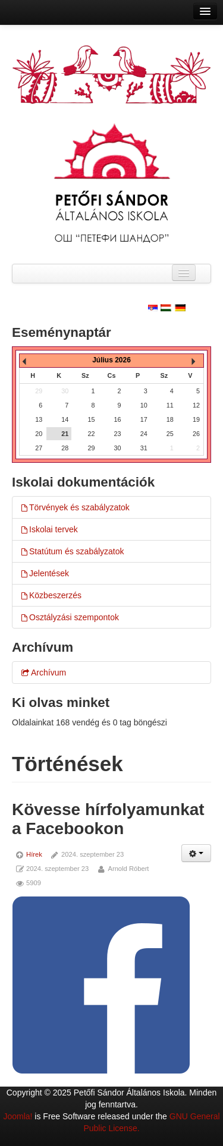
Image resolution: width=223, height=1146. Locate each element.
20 (38, 433)
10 (143, 405)
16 (117, 419)
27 (38, 448)
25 (170, 433)
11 (170, 405)
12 (196, 405)
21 (64, 433)
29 (91, 448)
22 (91, 433)
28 (64, 448)
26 (196, 433)
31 (143, 448)
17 (143, 419)
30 (117, 448)
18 (170, 419)
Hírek (34, 854)
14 (64, 419)
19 (196, 419)
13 (38, 419)
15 (91, 419)
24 (143, 433)
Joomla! (17, 1116)
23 (117, 433)
